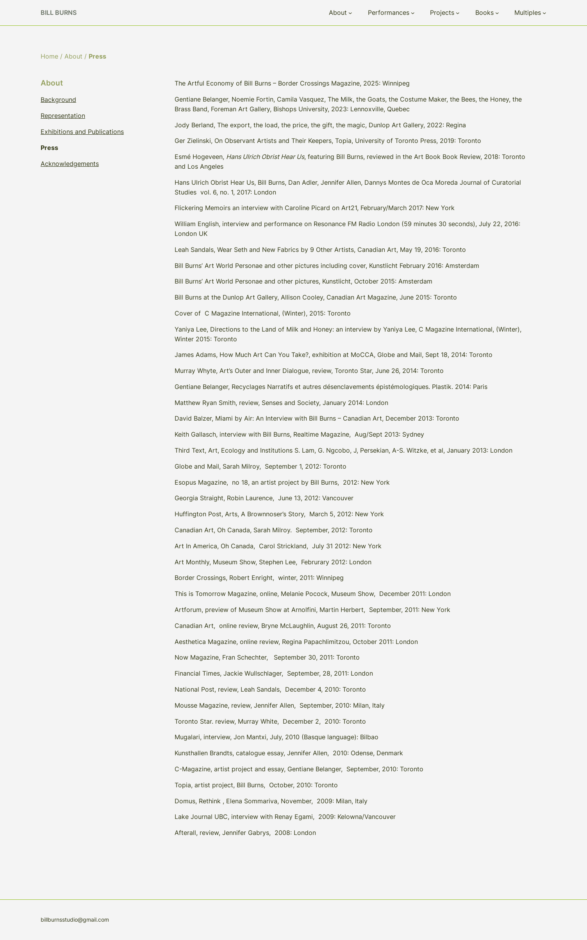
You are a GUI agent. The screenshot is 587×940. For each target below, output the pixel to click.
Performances (388, 12)
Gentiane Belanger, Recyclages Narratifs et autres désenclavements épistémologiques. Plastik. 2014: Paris (331, 387)
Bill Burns (59, 12)
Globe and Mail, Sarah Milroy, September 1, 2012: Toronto (260, 466)
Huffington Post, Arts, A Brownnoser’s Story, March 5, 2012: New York (279, 514)
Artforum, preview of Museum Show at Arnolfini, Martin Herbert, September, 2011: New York (312, 610)
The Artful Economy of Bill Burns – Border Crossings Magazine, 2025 (277, 83)
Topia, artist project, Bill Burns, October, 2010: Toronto (256, 785)
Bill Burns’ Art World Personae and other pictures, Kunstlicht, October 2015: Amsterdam (303, 281)
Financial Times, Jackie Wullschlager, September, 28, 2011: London (274, 673)
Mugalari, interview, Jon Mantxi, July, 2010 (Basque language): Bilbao (276, 737)
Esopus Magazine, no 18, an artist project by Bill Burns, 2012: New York (282, 482)
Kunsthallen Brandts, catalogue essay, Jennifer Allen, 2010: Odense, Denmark (289, 753)
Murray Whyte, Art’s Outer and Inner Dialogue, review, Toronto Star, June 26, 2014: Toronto (309, 371)
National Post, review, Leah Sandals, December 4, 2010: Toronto (270, 689)
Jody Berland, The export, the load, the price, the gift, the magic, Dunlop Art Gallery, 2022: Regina (320, 125)
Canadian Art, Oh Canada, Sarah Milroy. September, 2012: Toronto (274, 530)
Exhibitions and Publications (82, 132)
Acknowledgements (70, 164)
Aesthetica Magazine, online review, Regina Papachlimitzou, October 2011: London (296, 642)
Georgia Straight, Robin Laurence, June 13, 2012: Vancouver (264, 498)
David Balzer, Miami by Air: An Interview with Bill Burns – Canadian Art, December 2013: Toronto (317, 418)
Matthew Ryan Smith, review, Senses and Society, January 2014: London (281, 403)
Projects (442, 12)
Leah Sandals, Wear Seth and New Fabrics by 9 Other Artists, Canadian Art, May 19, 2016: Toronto (320, 249)
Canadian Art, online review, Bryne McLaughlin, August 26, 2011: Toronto (283, 626)
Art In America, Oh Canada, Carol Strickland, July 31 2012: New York (278, 546)
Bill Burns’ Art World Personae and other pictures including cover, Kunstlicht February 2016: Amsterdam (328, 265)
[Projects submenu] (458, 13)
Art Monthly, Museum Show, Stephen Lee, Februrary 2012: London (273, 562)
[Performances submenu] (413, 13)
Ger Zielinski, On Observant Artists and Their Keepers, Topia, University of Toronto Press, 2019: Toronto (328, 140)
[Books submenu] (497, 13)
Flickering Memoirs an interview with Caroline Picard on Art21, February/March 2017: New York (315, 208)
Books (484, 12)
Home (49, 56)
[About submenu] (350, 13)
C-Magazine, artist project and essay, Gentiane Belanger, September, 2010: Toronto (299, 769)
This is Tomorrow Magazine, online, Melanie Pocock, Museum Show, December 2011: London (313, 594)
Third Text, (190, 450)
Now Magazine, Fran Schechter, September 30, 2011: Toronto (267, 657)
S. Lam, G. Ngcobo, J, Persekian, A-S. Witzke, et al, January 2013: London (403, 450)
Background (58, 99)
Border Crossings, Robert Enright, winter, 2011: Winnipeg (259, 577)
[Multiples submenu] (544, 13)
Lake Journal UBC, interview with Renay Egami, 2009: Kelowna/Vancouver (285, 816)
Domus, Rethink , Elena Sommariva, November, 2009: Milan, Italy (271, 801)
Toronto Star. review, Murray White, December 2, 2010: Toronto (270, 721)
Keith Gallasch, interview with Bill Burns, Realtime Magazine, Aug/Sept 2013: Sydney (299, 434)
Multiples (527, 12)
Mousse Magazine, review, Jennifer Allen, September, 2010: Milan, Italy (280, 705)
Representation (63, 116)
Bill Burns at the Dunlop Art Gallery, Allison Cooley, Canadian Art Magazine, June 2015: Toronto (316, 297)
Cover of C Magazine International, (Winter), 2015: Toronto (263, 313)
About (338, 12)
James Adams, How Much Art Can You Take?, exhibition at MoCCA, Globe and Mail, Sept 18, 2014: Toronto (333, 355)
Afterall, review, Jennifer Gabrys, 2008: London (245, 833)
